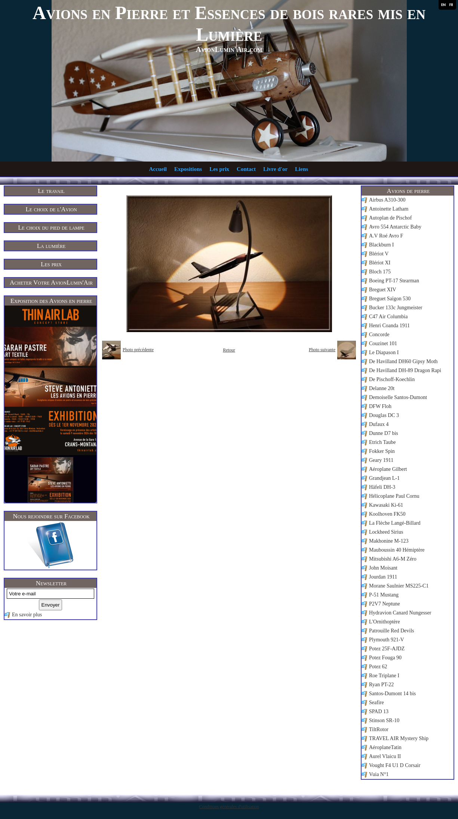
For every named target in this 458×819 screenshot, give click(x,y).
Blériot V (378, 254)
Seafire (376, 702)
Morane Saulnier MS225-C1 (398, 586)
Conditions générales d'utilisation (229, 806)
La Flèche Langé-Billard (395, 523)
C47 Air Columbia (388, 316)
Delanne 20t (381, 388)
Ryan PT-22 (381, 684)
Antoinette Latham (388, 209)
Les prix (219, 169)
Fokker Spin (382, 451)
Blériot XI (379, 263)
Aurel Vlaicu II (385, 756)
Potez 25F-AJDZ (387, 648)
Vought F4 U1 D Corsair (394, 765)
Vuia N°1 (379, 774)
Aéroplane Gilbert (388, 469)
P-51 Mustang (384, 595)
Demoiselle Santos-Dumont (398, 397)
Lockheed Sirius (386, 532)
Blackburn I (381, 245)
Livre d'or (275, 169)
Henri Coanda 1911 (389, 325)
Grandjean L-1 (384, 478)
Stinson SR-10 (384, 720)
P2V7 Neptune (384, 604)
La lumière (51, 245)
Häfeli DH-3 (382, 487)
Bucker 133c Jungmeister (395, 307)
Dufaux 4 (379, 424)
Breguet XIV (382, 289)
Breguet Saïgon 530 (390, 298)
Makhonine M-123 (388, 541)
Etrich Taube (382, 442)
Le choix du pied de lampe (51, 227)
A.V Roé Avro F (386, 236)
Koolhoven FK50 (387, 514)
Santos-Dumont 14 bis (392, 693)
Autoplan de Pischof (390, 218)
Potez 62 (378, 666)
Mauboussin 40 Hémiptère (397, 550)
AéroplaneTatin (385, 747)
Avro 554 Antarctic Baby (395, 227)
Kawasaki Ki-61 (386, 505)
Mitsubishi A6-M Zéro (392, 559)
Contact (246, 169)
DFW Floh (380, 406)
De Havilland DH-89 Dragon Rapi (405, 370)
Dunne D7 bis (383, 433)
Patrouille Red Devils (391, 631)
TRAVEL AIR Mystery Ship (398, 738)
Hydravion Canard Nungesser (400, 613)
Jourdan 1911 (383, 577)
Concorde (379, 334)
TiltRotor (378, 729)
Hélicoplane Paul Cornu (394, 496)
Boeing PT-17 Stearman (394, 280)
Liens (301, 169)
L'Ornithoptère (384, 622)
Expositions (188, 169)
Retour (229, 350)
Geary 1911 (381, 460)
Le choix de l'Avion (51, 209)
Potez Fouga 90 (385, 657)
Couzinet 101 (383, 343)
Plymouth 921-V (386, 639)
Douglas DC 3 (384, 415)
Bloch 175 (380, 271)
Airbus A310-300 (387, 200)
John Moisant (383, 568)
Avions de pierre (408, 190)
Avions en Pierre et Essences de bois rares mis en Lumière (229, 23)
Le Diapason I (384, 352)
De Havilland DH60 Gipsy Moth (403, 361)
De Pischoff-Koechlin (392, 379)
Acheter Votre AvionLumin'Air (51, 282)
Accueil (158, 169)
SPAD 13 (378, 711)
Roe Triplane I (384, 675)
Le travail (51, 190)
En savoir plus (27, 614)
